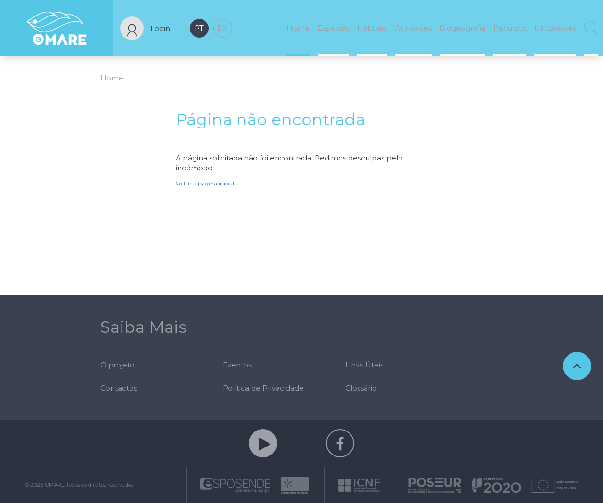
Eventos (237, 364)
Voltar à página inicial (205, 183)
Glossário (361, 387)
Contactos (118, 387)
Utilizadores (555, 28)
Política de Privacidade (263, 387)
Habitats (372, 28)
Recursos (509, 28)
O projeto (117, 364)
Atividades (413, 28)
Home (298, 28)
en (222, 28)
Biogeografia (462, 28)
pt (199, 28)
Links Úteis (364, 364)
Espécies (333, 28)
